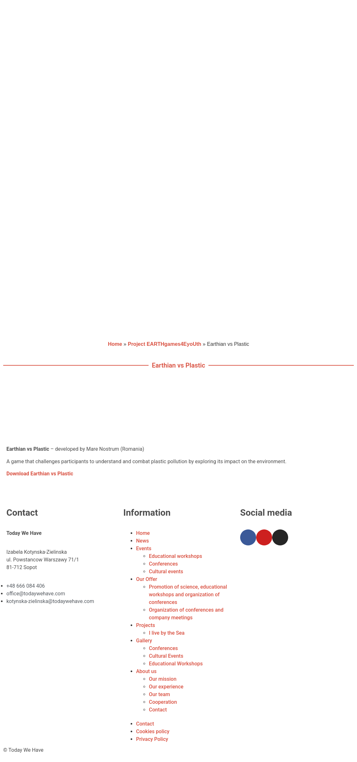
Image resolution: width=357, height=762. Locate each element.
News (142, 541)
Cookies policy (152, 731)
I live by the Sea (166, 633)
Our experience (166, 687)
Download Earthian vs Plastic (39, 474)
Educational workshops (175, 556)
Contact (158, 710)
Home (115, 344)
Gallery (144, 641)
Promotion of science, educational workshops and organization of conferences (188, 594)
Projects (145, 625)
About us (146, 671)
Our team (159, 694)
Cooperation (163, 702)
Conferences (163, 564)
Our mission (162, 679)
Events (143, 548)
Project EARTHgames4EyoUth (164, 344)
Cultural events (166, 571)
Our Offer (146, 579)
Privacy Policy (152, 739)
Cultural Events (166, 656)
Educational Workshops (176, 664)
